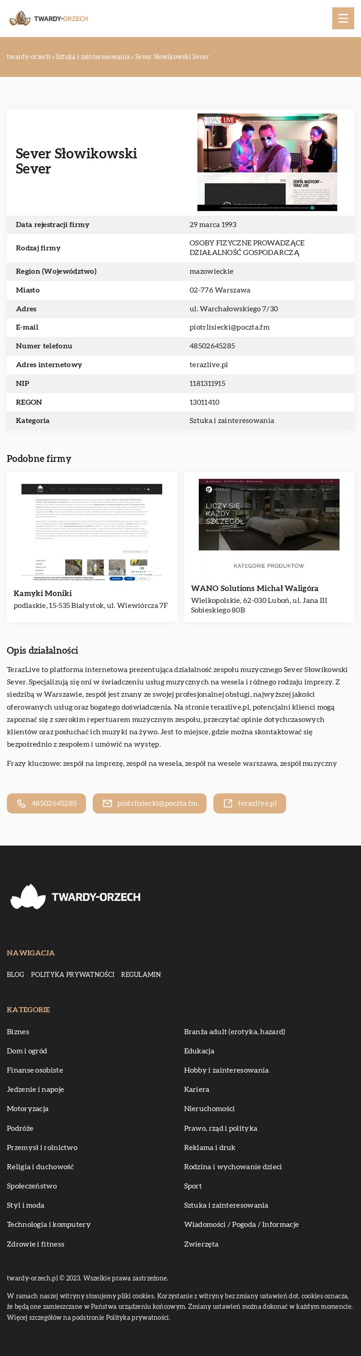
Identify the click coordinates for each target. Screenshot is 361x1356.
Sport (193, 1186)
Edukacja (199, 1051)
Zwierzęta (201, 1244)
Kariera (197, 1089)
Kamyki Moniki (43, 593)
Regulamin (141, 975)
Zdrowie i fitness (35, 1244)
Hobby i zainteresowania (226, 1070)
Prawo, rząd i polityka (221, 1128)
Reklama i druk (210, 1147)
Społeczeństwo (32, 1186)
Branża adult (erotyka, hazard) (235, 1032)
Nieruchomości (209, 1108)
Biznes (18, 1032)
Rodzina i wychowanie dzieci (233, 1167)
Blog (15, 975)
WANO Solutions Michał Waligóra (255, 588)
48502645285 (212, 346)
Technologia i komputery (49, 1224)
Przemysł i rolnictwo (42, 1147)
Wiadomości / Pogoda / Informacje (241, 1224)
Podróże (20, 1128)
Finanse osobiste (35, 1070)
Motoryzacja (27, 1108)
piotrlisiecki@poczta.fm (230, 327)
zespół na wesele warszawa (231, 763)
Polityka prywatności (72, 975)
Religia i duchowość (40, 1167)
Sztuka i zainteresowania (232, 420)
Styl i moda (25, 1205)
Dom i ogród (27, 1051)
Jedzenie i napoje (35, 1089)
